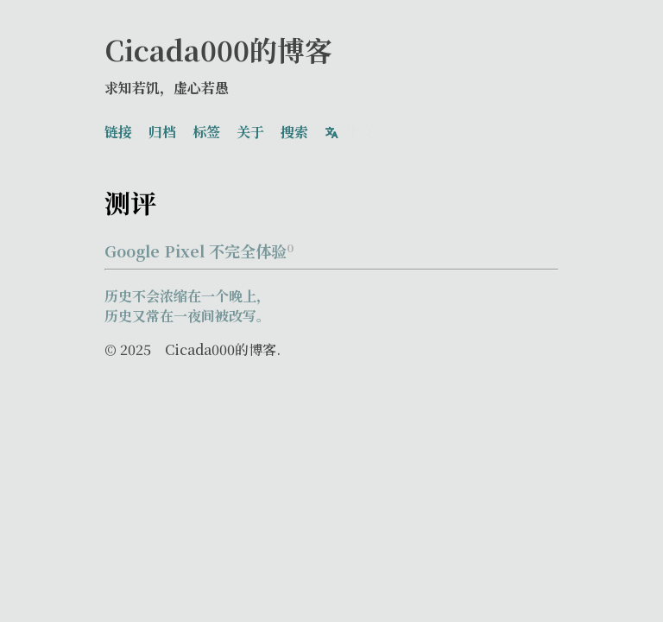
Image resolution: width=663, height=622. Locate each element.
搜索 (294, 129)
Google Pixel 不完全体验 (199, 245)
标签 (206, 129)
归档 (162, 129)
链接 (118, 129)
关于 (250, 129)
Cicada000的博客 (218, 49)
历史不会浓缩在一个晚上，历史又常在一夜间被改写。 (187, 301)
